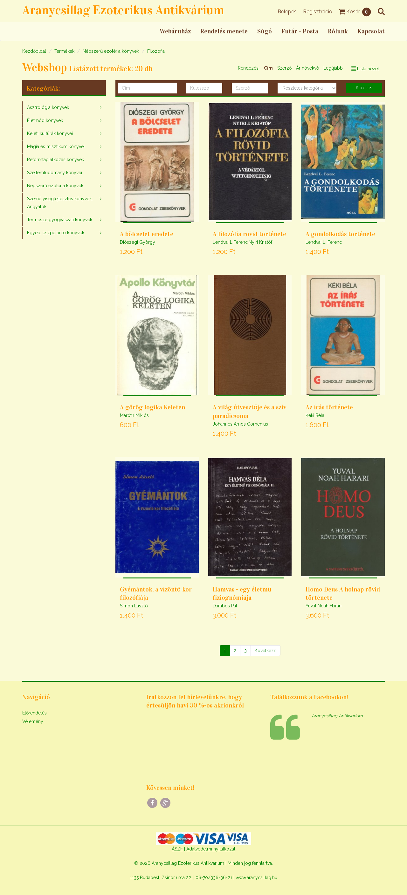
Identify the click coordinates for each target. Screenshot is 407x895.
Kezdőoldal (34, 51)
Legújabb (333, 68)
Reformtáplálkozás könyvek (55, 159)
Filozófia (156, 51)
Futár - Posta (299, 31)
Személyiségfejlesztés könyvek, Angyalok (60, 202)
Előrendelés (34, 712)
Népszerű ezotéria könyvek (111, 51)
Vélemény (32, 721)
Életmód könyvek (45, 120)
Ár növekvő (307, 68)
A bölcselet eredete (146, 234)
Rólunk (338, 31)
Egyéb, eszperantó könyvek (55, 232)
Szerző (284, 68)
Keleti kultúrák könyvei (50, 133)
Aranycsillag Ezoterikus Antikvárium (123, 10)
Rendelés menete (224, 31)
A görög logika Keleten (152, 407)
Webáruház (175, 31)
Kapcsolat (371, 31)
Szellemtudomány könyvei (54, 172)
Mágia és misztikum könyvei (56, 146)
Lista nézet (365, 68)
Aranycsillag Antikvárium (337, 715)
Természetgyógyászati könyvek (59, 219)
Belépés (287, 12)
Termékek (64, 51)
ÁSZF (177, 848)
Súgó (264, 31)
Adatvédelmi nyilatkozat (210, 848)
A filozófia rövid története (249, 234)
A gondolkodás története (340, 234)
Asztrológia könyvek (48, 107)
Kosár (355, 12)
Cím (268, 68)
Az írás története (329, 407)
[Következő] (265, 650)
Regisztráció (317, 12)
